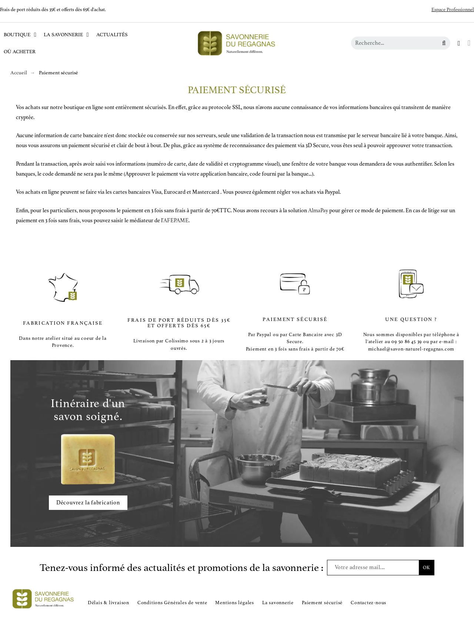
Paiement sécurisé (322, 602)
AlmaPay (318, 210)
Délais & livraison (108, 602)
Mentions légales (234, 602)
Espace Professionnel (452, 9)
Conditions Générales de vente (172, 602)
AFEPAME (175, 220)
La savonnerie (278, 602)
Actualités (112, 34)
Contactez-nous (368, 602)
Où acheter (20, 51)
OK (426, 567)
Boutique (20, 34)
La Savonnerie (66, 34)
